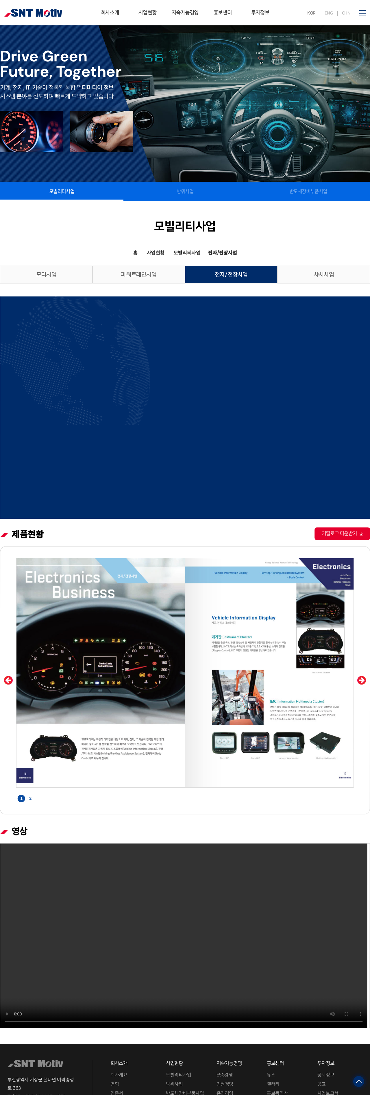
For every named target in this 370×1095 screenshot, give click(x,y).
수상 (114, 1031)
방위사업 (185, 191)
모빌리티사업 (178, 1003)
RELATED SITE (29, 1072)
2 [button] (30, 727)
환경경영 (224, 1040)
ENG (328, 13)
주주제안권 (327, 1050)
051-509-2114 (30, 1025)
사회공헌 (224, 1059)
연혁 (114, 1012)
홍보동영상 (277, 1022)
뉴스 (271, 1003)
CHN (346, 13)
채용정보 (118, 1068)
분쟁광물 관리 (229, 1050)
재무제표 (325, 1040)
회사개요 (118, 1003)
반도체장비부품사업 (308, 191)
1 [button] (21, 727)
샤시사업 (324, 274)
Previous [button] (8, 608)
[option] (185, 601)
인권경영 (224, 1012)
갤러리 (273, 1012)
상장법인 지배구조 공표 (339, 1031)
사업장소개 (120, 1050)
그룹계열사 (120, 1059)
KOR (311, 13)
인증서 (116, 1022)
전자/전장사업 (231, 274)
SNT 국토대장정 (282, 1031)
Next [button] (361, 608)
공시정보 (325, 1003)
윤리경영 (224, 1022)
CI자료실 (118, 1040)
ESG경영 (224, 1003)
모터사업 (46, 274)
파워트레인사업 (138, 274)
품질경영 (224, 1031)
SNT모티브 (33, 12)
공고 (321, 1012)
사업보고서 (327, 1022)
